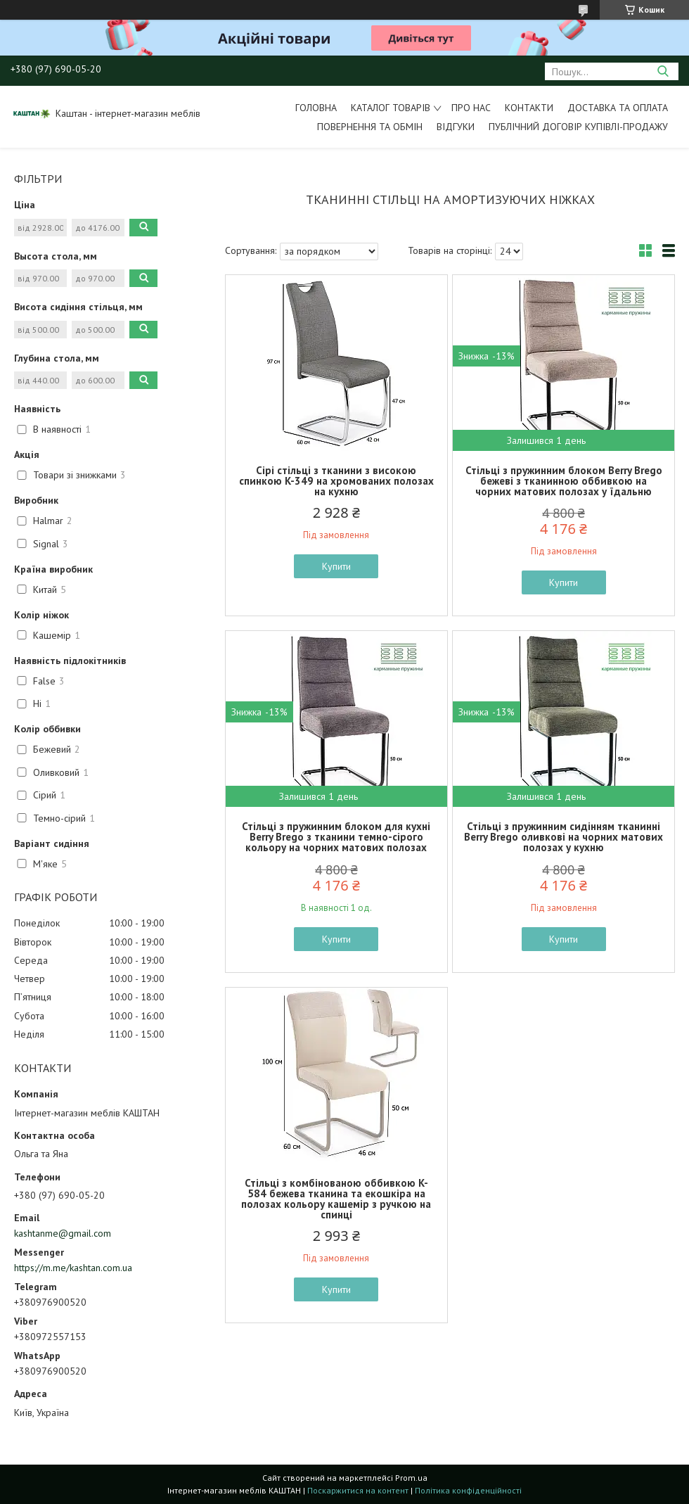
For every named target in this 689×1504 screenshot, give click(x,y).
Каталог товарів (390, 107)
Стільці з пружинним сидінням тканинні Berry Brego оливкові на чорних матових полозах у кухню (563, 837)
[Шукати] (662, 71)
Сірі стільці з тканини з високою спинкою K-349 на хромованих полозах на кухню (336, 481)
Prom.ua (411, 1477)
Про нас (471, 107)
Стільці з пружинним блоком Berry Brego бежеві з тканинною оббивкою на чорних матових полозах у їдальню (563, 481)
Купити (336, 566)
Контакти (529, 107)
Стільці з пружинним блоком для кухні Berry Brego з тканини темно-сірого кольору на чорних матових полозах (336, 837)
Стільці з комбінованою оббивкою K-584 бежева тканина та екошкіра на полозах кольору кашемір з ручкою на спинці (336, 1199)
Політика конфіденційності (468, 1490)
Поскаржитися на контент (357, 1490)
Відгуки (456, 126)
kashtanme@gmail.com (62, 1233)
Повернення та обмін (370, 126)
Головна (316, 107)
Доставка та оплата (617, 107)
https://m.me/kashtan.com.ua (73, 1267)
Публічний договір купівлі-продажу (578, 126)
